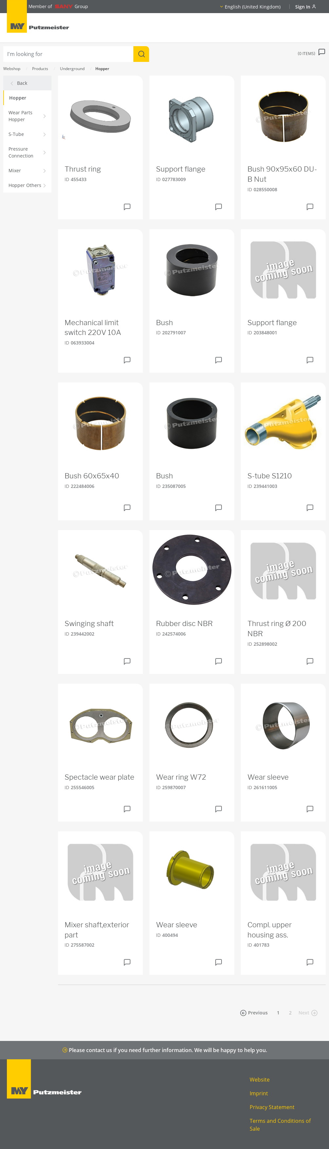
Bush (164, 322)
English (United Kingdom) (253, 7)
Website (260, 1079)
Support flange (180, 169)
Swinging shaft (89, 623)
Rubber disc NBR (184, 623)
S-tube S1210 (269, 476)
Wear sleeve (268, 777)
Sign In (305, 7)
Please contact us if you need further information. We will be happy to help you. (164, 1050)
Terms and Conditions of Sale (280, 1124)
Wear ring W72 (181, 777)
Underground (72, 68)
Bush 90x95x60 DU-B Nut (282, 174)
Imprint (259, 1093)
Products (40, 68)
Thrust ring (83, 169)
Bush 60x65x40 (92, 476)
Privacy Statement (272, 1107)
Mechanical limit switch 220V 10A (93, 327)
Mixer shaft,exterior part (97, 929)
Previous (254, 1013)
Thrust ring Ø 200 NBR (276, 628)
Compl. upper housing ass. (269, 929)
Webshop (11, 68)
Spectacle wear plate (99, 777)
